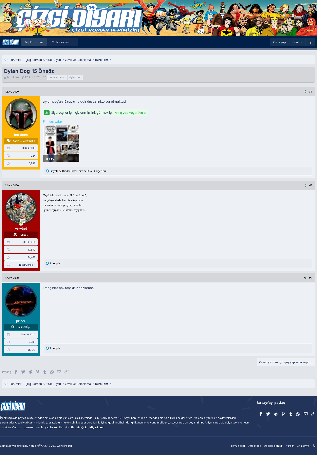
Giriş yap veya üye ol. (142, 113)
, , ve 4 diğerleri (89, 173)
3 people (66, 266)
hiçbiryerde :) (38, 267)
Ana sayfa (289, 446)
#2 (299, 188)
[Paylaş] (294, 91)
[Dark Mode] (299, 42)
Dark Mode (242, 446)
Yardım (277, 446)
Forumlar (47, 42)
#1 (299, 91)
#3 (299, 280)
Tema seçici (226, 446)
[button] (86, 42)
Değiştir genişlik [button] (261, 446)
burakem (24, 77)
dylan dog (86, 77)
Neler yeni (74, 42)
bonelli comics (68, 77)
